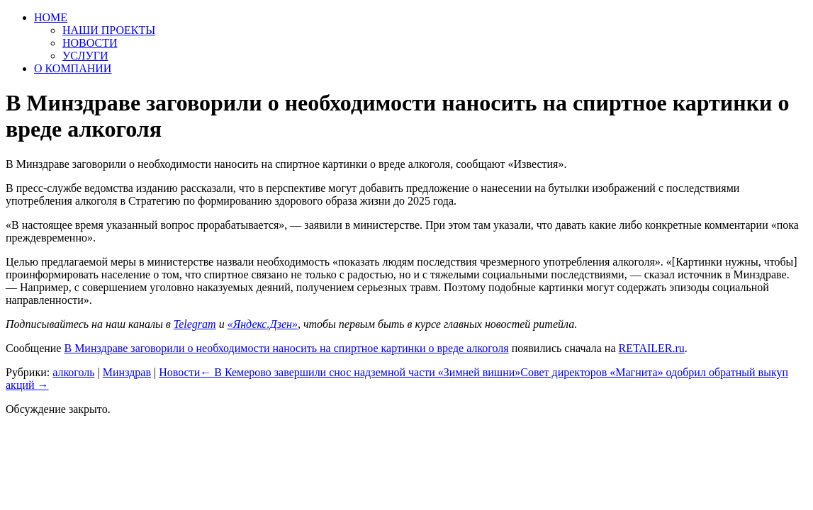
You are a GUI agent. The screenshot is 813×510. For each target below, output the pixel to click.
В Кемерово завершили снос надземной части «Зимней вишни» (360, 372)
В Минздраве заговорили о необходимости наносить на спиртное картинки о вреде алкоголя (286, 348)
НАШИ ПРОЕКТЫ (108, 30)
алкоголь (73, 372)
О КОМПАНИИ (72, 68)
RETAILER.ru (651, 348)
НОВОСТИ (90, 43)
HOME (50, 17)
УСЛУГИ (85, 56)
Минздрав (127, 372)
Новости (179, 372)
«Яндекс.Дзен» (263, 324)
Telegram (195, 324)
